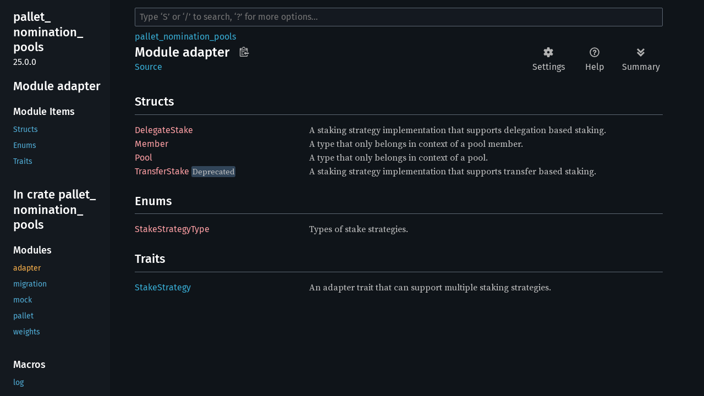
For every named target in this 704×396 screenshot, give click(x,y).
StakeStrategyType (172, 229)
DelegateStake (164, 130)
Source (148, 67)
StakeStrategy (163, 287)
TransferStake (162, 171)
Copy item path (244, 51)
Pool (143, 157)
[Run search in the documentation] (399, 17)
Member (151, 144)
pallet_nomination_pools (185, 36)
